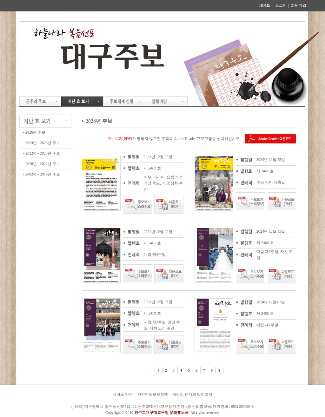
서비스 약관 (123, 394)
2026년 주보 (35, 132)
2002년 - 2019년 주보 (42, 174)
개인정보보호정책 (152, 394)
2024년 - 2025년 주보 (42, 143)
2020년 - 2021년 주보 (42, 164)
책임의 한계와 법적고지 (192, 394)
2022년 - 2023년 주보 (42, 153)
